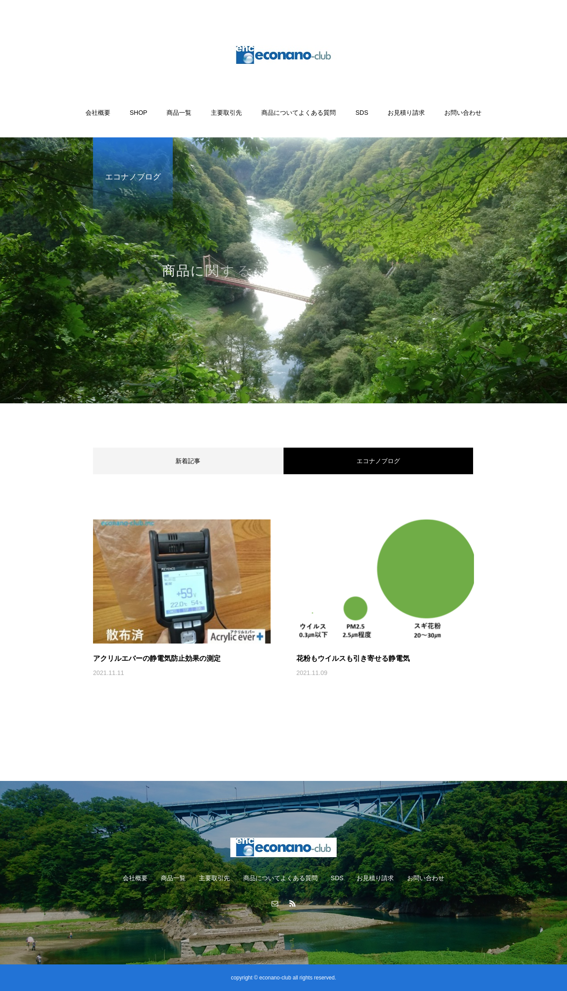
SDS (361, 112)
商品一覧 (179, 112)
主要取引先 (226, 112)
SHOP (139, 112)
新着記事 (187, 460)
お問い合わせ (463, 112)
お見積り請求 (406, 112)
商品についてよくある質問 (298, 112)
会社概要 (97, 112)
